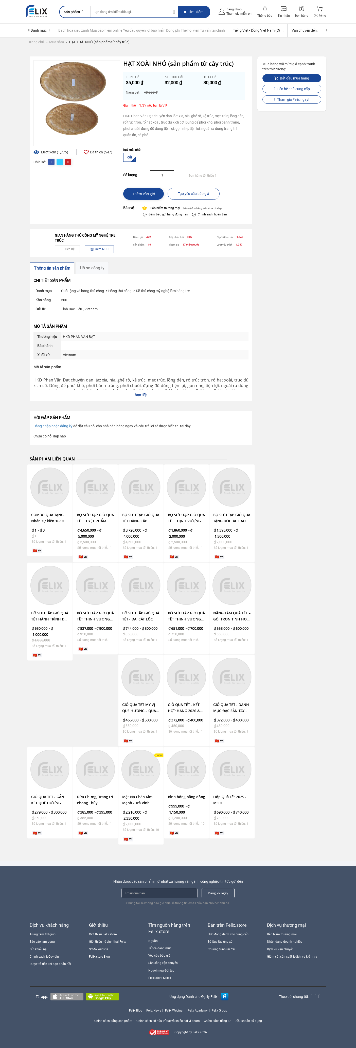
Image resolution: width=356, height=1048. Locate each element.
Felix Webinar (174, 1010)
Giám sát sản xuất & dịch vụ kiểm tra (292, 956)
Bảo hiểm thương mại (282, 934)
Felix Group (219, 1010)
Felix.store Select (159, 978)
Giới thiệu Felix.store (103, 934)
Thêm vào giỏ (143, 193)
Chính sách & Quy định (45, 956)
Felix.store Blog (99, 956)
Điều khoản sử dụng (248, 1021)
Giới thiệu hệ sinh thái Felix (107, 941)
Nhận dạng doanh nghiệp (284, 941)
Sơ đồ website (98, 949)
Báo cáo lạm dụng (42, 941)
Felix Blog (135, 1010)
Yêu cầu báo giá (159, 955)
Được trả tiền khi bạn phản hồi (50, 964)
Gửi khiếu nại (38, 949)
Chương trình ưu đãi (221, 949)
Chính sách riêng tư (217, 1021)
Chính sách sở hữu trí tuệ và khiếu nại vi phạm (168, 1021)
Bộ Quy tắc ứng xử (220, 941)
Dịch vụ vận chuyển (280, 949)
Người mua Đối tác (161, 970)
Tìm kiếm (194, 11)
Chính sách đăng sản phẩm (113, 1021)
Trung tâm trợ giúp (43, 934)
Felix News (153, 1010)
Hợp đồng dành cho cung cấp (228, 934)
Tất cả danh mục (159, 948)
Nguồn (153, 941)
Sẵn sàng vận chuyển (163, 963)
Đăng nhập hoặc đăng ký (53, 426)
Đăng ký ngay (218, 893)
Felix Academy (198, 1010)
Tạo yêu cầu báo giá (193, 194)
